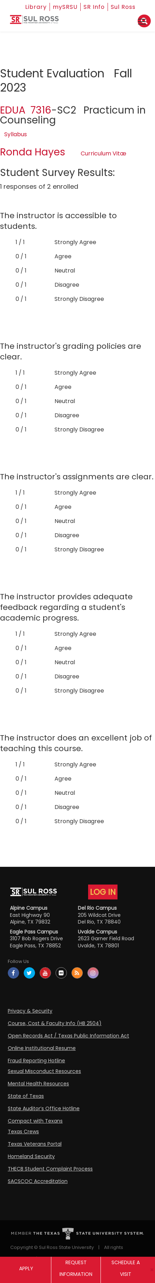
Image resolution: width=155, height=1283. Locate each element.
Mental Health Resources (38, 1083)
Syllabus (15, 134)
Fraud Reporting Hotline (36, 1060)
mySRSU (65, 7)
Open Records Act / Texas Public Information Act (68, 1035)
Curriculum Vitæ (103, 153)
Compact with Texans (35, 1120)
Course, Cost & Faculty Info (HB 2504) (55, 1023)
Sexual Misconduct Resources (44, 1071)
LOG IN (103, 892)
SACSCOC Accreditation (38, 1181)
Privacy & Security (30, 1010)
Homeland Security (31, 1156)
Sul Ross (123, 7)
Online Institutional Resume (42, 1048)
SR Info (94, 7)
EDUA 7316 (25, 110)
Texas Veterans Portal (35, 1143)
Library (36, 7)
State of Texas (26, 1096)
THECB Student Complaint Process (50, 1168)
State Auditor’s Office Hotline (44, 1108)
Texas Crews (23, 1131)
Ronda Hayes (32, 152)
